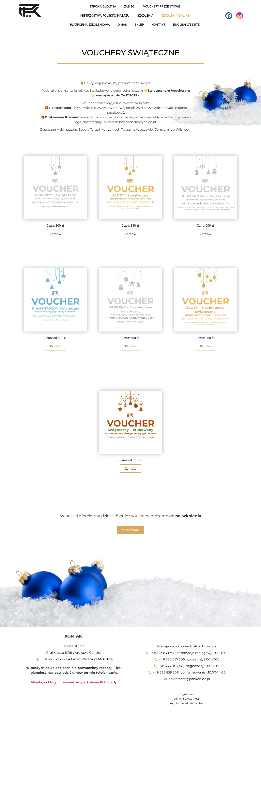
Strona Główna (103, 6)
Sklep (139, 24)
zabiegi (129, 6)
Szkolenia (145, 15)
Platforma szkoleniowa (90, 24)
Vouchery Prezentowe (161, 6)
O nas (122, 24)
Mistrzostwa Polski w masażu (104, 15)
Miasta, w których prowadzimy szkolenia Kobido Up (74, 682)
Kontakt (158, 24)
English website (186, 24)
